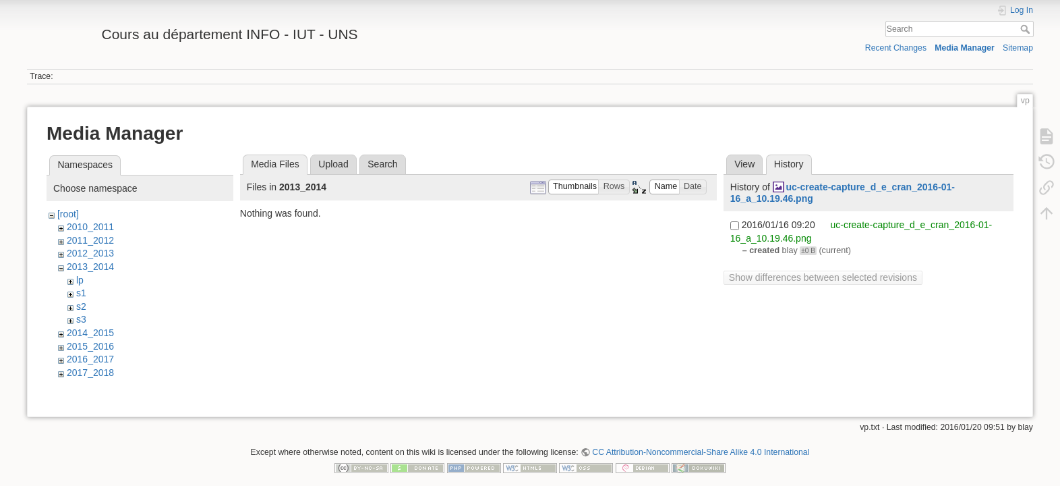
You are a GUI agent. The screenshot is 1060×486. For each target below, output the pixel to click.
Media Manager (965, 48)
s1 (81, 293)
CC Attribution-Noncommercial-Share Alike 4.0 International (700, 441)
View (744, 164)
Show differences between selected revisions (823, 277)
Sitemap (1018, 48)
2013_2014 (90, 266)
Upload (333, 164)
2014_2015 (90, 332)
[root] (68, 214)
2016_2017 (90, 359)
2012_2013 (90, 253)
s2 (81, 306)
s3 (81, 319)
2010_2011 (90, 226)
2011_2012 (90, 240)
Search (1026, 29)
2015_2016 (90, 346)
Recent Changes (895, 48)
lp (80, 280)
